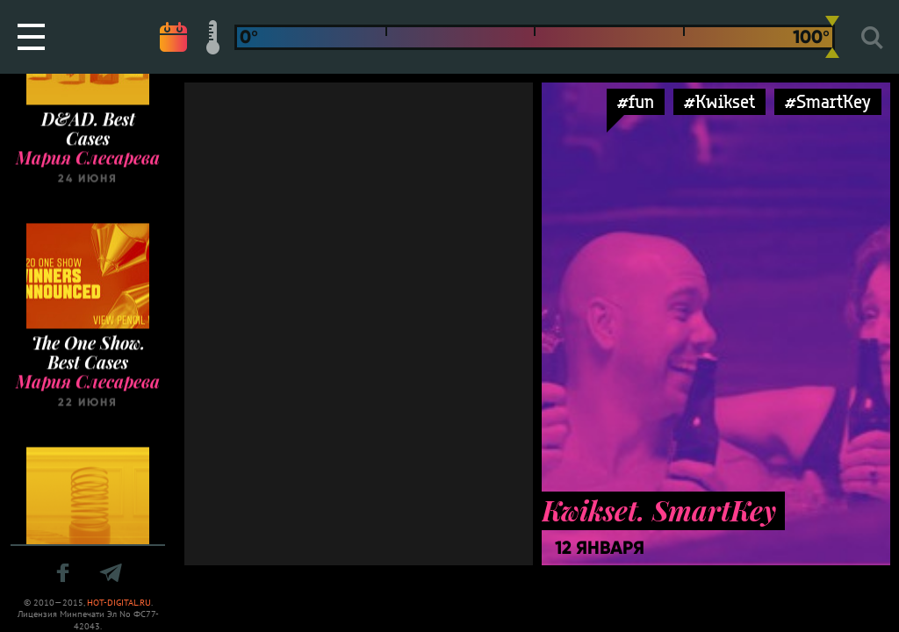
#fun (635, 101)
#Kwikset (719, 101)
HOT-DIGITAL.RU (119, 602)
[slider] (832, 37)
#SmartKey (828, 101)
